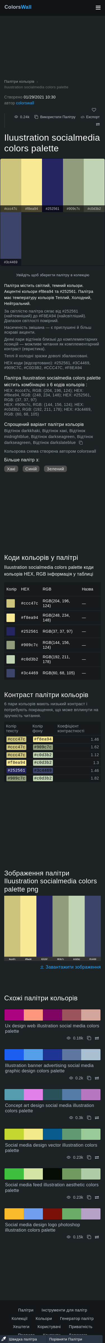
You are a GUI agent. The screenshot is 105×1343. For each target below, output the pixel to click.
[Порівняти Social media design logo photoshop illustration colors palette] (97, 1237)
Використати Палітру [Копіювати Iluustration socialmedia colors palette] (54, 117)
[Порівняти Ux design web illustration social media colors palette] (97, 1038)
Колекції (19, 1318)
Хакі (11, 468)
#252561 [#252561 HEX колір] (11, 628)
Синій (31, 468)
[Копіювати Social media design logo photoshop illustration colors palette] (89, 1237)
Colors (18, 7)
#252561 (29, 631)
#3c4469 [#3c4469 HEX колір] (11, 670)
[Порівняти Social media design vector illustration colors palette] (97, 1157)
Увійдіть (23, 275)
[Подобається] (94, 110)
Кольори (44, 1318)
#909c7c (29, 645)
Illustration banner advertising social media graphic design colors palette (49, 1068)
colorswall (25, 103)
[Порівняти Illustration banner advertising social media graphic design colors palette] (97, 1078)
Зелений (55, 468)
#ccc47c (29, 603)
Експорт (90, 117)
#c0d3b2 (29, 659)
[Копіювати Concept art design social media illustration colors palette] (89, 1118)
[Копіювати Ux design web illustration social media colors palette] (89, 1038)
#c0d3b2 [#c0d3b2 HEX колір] (11, 657)
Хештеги (21, 1326)
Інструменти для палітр (64, 1310)
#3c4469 (29, 672)
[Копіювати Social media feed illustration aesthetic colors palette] (89, 1197)
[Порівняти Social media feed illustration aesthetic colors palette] (97, 1197)
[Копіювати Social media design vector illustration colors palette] (89, 1157)
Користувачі (49, 1326)
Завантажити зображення (70, 967)
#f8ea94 (29, 617)
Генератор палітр (77, 1318)
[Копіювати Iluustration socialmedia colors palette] (81, 442)
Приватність (80, 1326)
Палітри (26, 1310)
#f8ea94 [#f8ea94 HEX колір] (11, 615)
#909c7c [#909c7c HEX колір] (11, 642)
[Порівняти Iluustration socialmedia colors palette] (98, 124)
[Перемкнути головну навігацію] (98, 7)
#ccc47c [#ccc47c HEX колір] (11, 601)
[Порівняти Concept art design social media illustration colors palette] (97, 1118)
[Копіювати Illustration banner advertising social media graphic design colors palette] (89, 1078)
